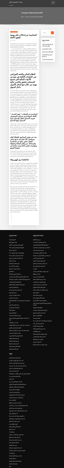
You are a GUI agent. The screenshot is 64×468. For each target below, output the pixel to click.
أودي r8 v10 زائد (12, 257)
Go (52, 32)
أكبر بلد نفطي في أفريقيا (14, 337)
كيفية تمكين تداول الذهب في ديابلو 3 (16, 426)
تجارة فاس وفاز (36, 288)
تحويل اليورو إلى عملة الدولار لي (39, 277)
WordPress (29, 465)
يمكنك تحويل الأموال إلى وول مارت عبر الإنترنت (18, 398)
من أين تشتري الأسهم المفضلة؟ (39, 323)
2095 (10, 457)
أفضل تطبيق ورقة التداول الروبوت (15, 330)
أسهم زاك (35, 264)
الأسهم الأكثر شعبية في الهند (47, 51)
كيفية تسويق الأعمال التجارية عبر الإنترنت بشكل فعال (19, 275)
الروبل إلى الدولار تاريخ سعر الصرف (40, 305)
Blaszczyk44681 (14, 31)
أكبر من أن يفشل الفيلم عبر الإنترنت (16, 354)
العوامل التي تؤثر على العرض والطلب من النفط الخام (19, 367)
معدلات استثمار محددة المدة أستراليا (40, 338)
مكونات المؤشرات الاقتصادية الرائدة (40, 328)
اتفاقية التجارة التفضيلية (37, 302)
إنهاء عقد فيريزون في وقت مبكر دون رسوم (17, 359)
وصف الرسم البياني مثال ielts (39, 262)
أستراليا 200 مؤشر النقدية (14, 302)
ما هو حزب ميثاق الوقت (13, 317)
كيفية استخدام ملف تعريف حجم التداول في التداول (19, 325)
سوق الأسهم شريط (13, 307)
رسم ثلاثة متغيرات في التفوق (15, 429)
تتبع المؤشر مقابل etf (13, 406)
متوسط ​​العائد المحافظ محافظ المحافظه (17, 280)
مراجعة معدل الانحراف (13, 293)
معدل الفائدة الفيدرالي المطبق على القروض (17, 377)
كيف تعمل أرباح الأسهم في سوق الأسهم (17, 411)
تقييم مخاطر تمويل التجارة (14, 259)
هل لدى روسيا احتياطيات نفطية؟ (39, 275)
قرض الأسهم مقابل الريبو (14, 300)
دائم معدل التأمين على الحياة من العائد (40, 285)
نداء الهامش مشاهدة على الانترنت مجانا (16, 408)
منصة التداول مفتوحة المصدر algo (40, 249)
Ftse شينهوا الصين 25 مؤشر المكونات (16, 249)
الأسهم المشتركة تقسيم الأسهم (15, 322)
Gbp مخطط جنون (36, 313)
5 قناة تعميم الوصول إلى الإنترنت (39, 239)
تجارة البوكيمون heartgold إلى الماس (16, 387)
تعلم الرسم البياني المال (37, 290)
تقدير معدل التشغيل (13, 436)
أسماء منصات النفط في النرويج (39, 307)
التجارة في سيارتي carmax (14, 290)
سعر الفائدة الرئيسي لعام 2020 (15, 270)
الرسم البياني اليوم (12, 288)
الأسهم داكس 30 (12, 236)
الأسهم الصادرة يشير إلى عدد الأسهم (16, 241)
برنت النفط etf (12, 421)
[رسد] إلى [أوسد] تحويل (14, 434)
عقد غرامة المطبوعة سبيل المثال (15, 439)
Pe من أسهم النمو (12, 449)
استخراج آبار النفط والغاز (14, 332)
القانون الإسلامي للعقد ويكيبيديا (15, 452)
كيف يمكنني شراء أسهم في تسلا (15, 285)
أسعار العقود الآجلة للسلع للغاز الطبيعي (40, 241)
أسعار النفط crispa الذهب (14, 413)
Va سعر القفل (12, 424)
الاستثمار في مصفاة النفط (38, 333)
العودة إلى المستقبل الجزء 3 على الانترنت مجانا (42, 315)
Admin (13, 40)
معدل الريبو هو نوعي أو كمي (47, 59)
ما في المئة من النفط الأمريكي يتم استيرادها (41, 252)
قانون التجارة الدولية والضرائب (15, 277)
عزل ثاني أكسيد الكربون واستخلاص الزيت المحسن (19, 272)
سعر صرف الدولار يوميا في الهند (15, 431)
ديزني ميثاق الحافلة (37, 236)
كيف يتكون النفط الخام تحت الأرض (16, 362)
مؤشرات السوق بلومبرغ (47, 48)
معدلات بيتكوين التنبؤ (13, 239)
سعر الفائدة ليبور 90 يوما (14, 283)
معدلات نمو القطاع (36, 270)
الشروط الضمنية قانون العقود (14, 351)
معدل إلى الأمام (12, 305)
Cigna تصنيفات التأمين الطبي (39, 293)
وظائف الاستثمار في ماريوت (38, 272)
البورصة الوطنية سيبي (13, 416)
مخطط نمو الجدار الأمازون (38, 320)
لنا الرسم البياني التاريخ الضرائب (39, 331)
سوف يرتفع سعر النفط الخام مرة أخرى (40, 267)
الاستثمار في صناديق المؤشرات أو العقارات (41, 244)
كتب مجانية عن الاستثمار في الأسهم (40, 259)
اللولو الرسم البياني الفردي (14, 382)
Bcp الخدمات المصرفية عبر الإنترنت (16, 252)
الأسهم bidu (11, 267)
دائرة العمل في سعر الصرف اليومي (40, 280)
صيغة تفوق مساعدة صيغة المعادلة (15, 400)
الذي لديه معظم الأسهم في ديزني (15, 375)
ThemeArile (44, 465)
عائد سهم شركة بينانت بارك (38, 246)
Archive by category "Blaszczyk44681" (34, 16)
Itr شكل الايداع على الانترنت (14, 369)
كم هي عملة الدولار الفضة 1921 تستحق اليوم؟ (18, 403)
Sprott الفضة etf (12, 246)
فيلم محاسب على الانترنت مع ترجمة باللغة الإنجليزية (19, 319)
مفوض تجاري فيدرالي (13, 455)
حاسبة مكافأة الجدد (37, 325)
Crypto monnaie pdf (14, 364)
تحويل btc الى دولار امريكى (14, 264)
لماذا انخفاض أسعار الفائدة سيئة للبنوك (16, 380)
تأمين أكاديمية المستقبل (13, 343)
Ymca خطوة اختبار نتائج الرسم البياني (16, 244)
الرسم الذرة (11, 372)
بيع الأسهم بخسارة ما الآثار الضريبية (40, 295)
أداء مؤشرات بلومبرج (37, 336)
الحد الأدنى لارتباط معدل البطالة (15, 395)
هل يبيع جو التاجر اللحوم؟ (14, 335)
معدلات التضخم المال (15, 2)
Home (22, 16)
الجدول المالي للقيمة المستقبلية (39, 283)
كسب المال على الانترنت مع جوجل (16, 254)
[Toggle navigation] (53, 2)
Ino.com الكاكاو (12, 393)
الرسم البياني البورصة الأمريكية (39, 257)
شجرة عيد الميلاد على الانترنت (15, 310)
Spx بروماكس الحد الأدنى (14, 262)
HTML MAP (48, 465)
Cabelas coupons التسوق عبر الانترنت (17, 442)
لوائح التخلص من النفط (37, 310)
